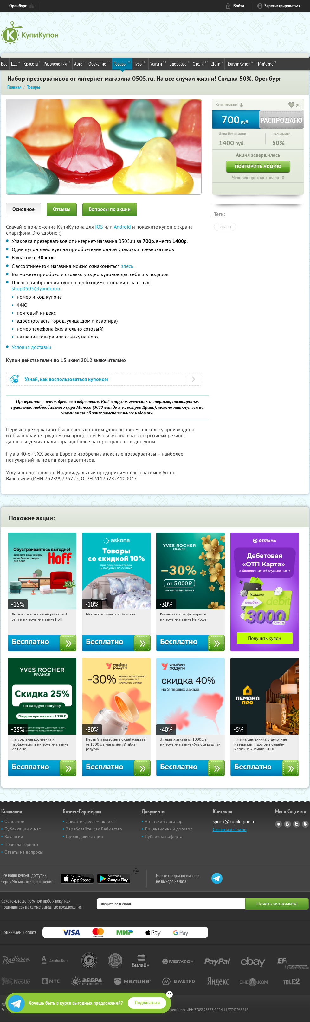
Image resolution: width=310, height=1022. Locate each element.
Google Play (113, 879)
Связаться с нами (230, 829)
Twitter (296, 824)
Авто (79, 63)
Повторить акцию (258, 166)
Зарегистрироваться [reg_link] (282, 6)
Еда (15, 63)
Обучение (99, 63)
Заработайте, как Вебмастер (94, 829)
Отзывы (61, 209)
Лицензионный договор (169, 829)
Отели (200, 63)
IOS (99, 227)
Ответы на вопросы (23, 852)
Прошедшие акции (84, 836)
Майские (267, 63)
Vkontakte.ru (287, 824)
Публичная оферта (163, 836)
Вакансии (13, 836)
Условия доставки (31, 347)
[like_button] (291, 105)
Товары (122, 63)
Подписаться (147, 1003)
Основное (23, 209)
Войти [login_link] (238, 6)
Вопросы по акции (110, 209)
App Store (77, 879)
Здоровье (179, 63)
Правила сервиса (21, 844)
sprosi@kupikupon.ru (234, 821)
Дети (217, 63)
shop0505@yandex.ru (36, 288)
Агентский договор (164, 821)
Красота (31, 63)
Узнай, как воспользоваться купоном (66, 379)
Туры (140, 63)
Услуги (158, 63)
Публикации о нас (22, 829)
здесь (127, 266)
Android (123, 227)
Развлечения (57, 63)
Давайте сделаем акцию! (90, 821)
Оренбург (18, 6)
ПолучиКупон (240, 63)
